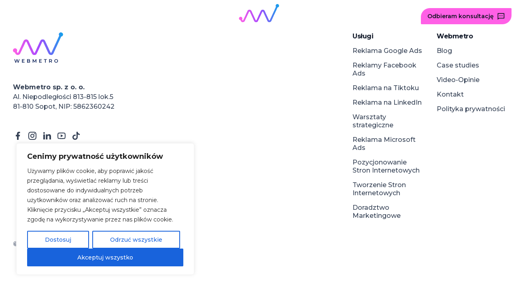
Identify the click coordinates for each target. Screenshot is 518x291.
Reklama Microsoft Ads (384, 144)
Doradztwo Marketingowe (376, 211)
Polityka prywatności (471, 109)
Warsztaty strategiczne (372, 121)
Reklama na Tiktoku (385, 88)
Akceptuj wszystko (105, 257)
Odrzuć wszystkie (136, 239)
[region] (105, 209)
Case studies (458, 65)
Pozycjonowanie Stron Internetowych (386, 166)
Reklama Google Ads (387, 51)
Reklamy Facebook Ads (384, 69)
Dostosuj (58, 239)
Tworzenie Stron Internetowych (379, 189)
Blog (444, 51)
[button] (27, 16)
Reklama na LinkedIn (387, 102)
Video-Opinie (458, 80)
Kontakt (450, 94)
